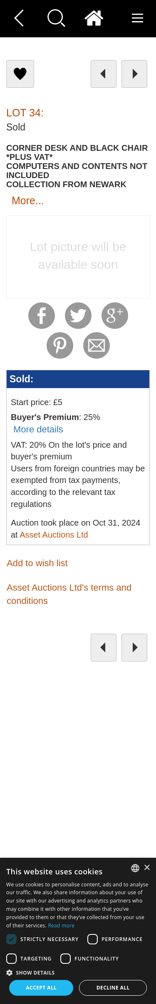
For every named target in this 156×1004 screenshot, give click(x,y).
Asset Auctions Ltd (54, 534)
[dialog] (78, 931)
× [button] (147, 868)
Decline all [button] (113, 987)
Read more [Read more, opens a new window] (61, 925)
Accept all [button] (41, 987)
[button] (78, 972)
